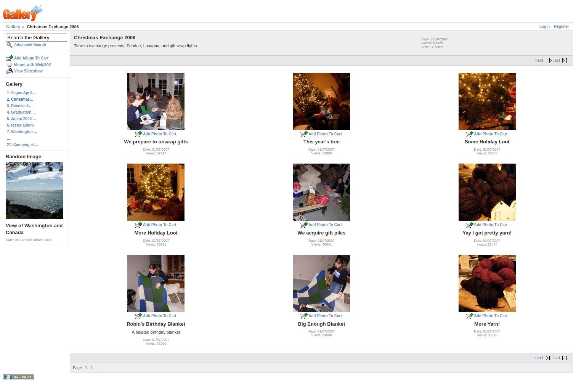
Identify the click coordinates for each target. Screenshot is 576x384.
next (539, 60)
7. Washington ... (22, 132)
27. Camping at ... (22, 145)
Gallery (13, 26)
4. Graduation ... (21, 112)
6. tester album (20, 125)
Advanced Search (30, 45)
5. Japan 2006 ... (21, 119)
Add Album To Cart (31, 58)
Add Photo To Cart (159, 134)
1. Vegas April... (21, 93)
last (557, 60)
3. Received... (19, 106)
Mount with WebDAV (32, 65)
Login (544, 26)
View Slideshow (28, 71)
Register (561, 26)
